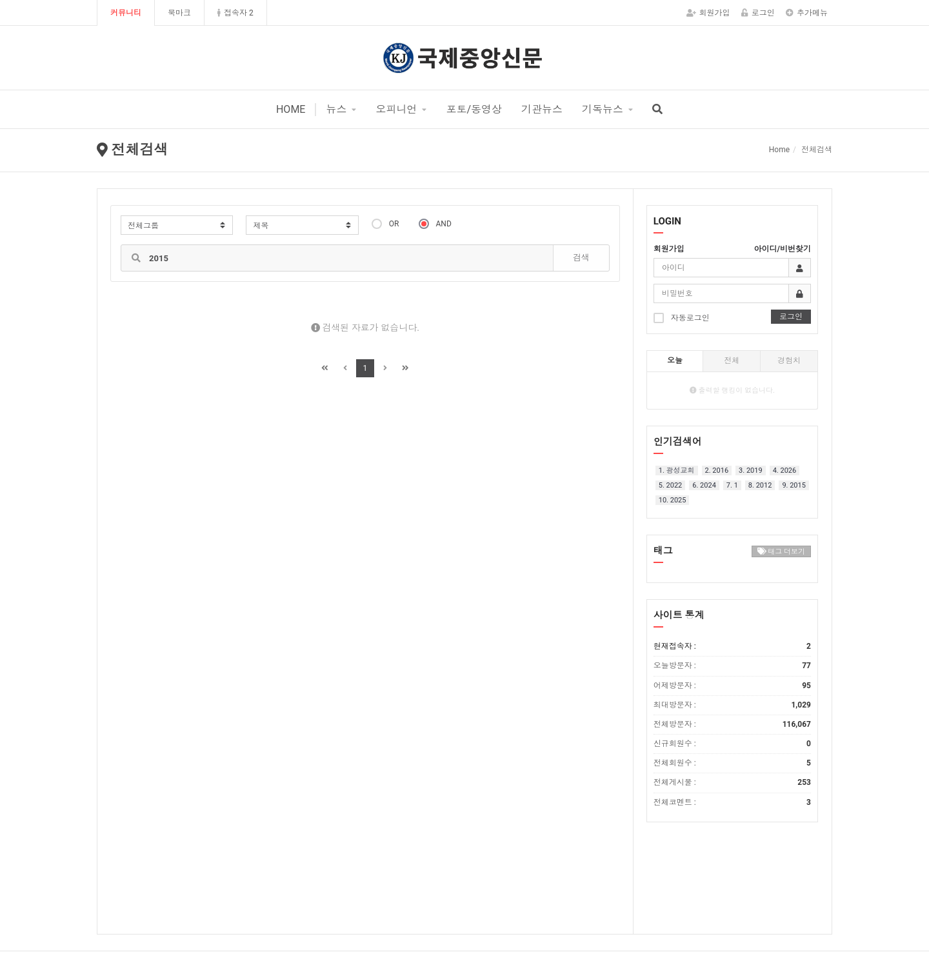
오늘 (675, 360)
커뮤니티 (125, 12)
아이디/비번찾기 (782, 248)
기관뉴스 (542, 109)
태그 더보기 (781, 552)
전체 (731, 360)
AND (435, 223)
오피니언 (396, 109)
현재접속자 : (732, 646)
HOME (290, 109)
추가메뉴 (807, 12)
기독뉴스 (602, 109)
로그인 (758, 12)
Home (779, 149)
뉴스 (336, 109)
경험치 (789, 360)
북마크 (179, 12)
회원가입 (708, 12)
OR (385, 223)
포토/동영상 (474, 109)
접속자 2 (235, 12)
